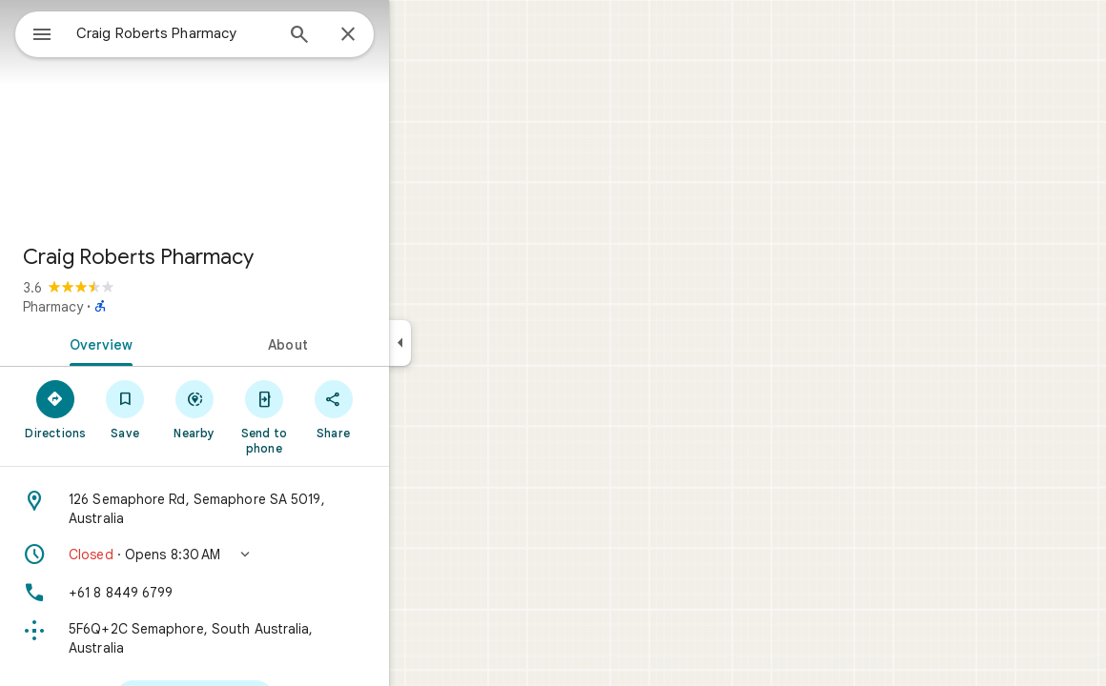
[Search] (368, 36)
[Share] (402, 408)
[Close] (416, 35)
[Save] (194, 408)
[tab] (165, 343)
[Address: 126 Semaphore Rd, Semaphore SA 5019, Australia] (263, 508)
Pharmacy (122, 306)
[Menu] (34, 32)
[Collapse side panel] (469, 343)
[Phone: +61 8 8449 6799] (263, 593)
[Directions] (124, 408)
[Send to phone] (332, 416)
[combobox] (224, 33)
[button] (263, 554)
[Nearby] (263, 408)
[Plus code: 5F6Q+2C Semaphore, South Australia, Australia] (263, 638)
